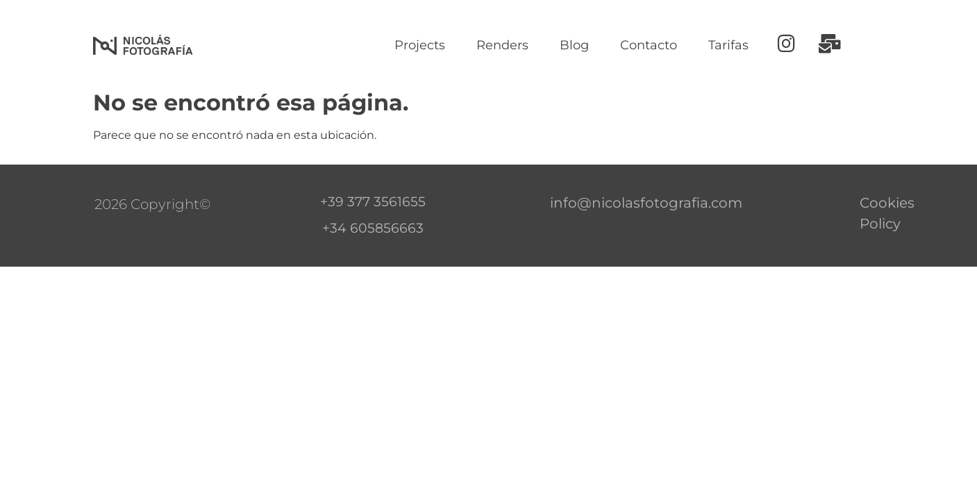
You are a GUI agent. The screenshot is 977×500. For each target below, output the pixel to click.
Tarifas (728, 45)
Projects (419, 45)
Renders (502, 45)
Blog (574, 45)
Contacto (648, 45)
